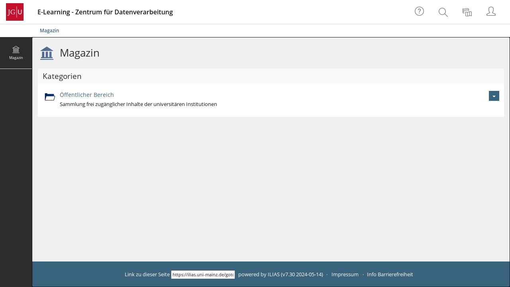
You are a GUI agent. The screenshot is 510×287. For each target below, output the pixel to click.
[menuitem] (444, 12)
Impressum (345, 274)
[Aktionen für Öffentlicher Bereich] (494, 96)
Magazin (49, 30)
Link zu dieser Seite (147, 274)
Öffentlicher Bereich (87, 94)
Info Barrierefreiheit (390, 274)
